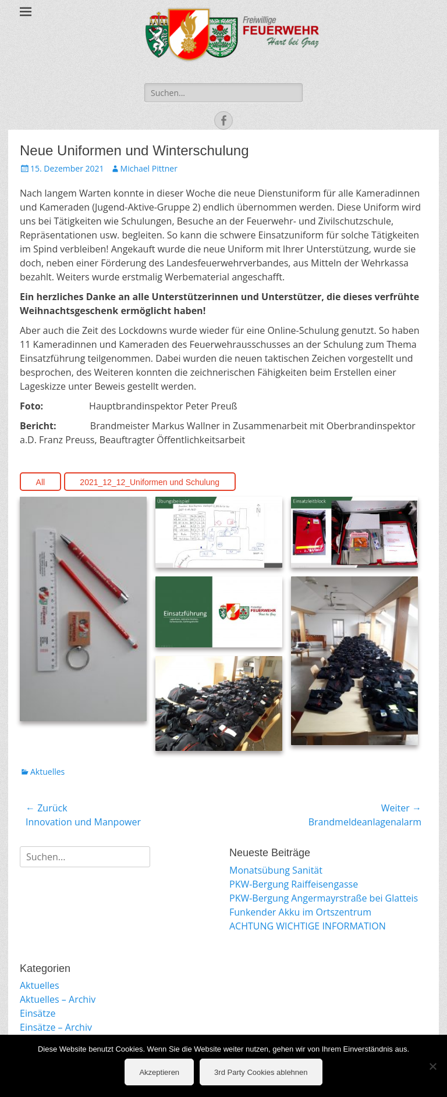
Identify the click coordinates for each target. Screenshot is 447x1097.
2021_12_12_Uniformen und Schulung (149, 482)
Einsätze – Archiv (56, 1027)
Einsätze (37, 1013)
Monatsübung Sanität (275, 870)
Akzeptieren (159, 1072)
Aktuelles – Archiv (57, 999)
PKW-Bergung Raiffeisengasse (293, 884)
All (40, 482)
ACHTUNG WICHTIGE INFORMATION (307, 926)
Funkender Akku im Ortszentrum (300, 912)
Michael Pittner (149, 168)
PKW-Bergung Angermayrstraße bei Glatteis (323, 898)
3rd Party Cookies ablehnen (260, 1072)
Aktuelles (47, 771)
